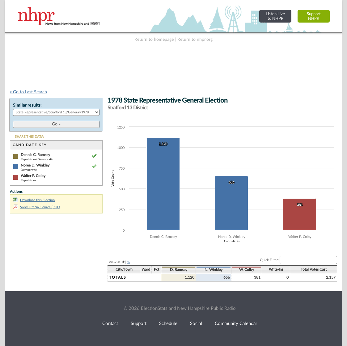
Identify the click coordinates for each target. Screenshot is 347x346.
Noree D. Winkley (35, 165)
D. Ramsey (178, 270)
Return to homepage (154, 39)
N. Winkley (213, 270)
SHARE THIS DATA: (29, 136)
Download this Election (34, 200)
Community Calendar (236, 323)
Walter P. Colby (33, 176)
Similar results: (27, 105)
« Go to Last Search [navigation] (28, 92)
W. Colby (246, 270)
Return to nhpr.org (195, 39)
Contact (110, 323)
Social (196, 323)
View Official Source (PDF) (36, 207)
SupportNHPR (314, 16)
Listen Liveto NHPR (275, 16)
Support (138, 323)
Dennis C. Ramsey (35, 155)
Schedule (168, 323)
